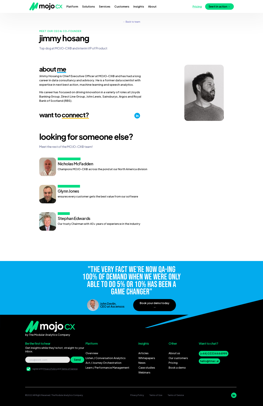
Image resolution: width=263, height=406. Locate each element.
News (141, 362)
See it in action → (219, 6)
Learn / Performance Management (107, 367)
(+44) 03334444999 (213, 353)
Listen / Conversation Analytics (105, 358)
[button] (72, 6)
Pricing (173, 362)
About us (174, 353)
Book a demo (177, 367)
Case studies (146, 367)
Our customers (178, 358)
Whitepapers (146, 358)
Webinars (144, 372)
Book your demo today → (154, 305)
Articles (143, 353)
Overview (92, 353)
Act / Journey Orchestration (103, 362)
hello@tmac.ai (209, 361)
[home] (46, 6)
